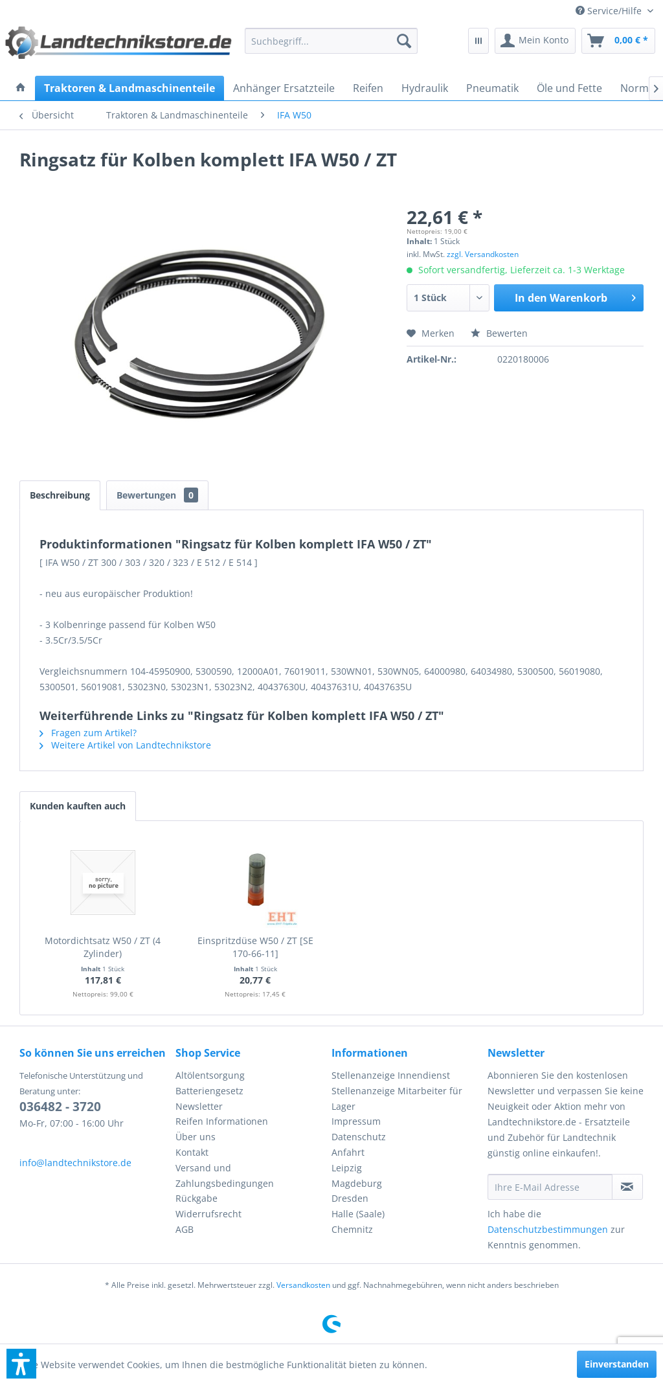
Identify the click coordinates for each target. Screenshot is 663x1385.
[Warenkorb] (618, 41)
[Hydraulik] (424, 88)
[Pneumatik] (492, 88)
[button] (21, 1364)
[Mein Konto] (535, 41)
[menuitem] (614, 11)
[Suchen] (404, 41)
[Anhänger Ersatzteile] (284, 88)
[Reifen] (368, 88)
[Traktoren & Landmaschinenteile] (129, 88)
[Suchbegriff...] (331, 41)
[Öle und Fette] (569, 88)
